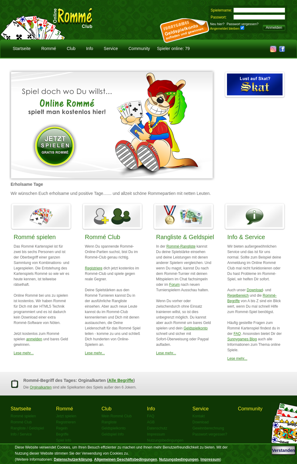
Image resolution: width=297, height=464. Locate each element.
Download (255, 290)
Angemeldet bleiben (224, 28)
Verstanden (283, 450)
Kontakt (198, 416)
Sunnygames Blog (242, 339)
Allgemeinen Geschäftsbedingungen (125, 459)
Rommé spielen (35, 237)
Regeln (62, 428)
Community (139, 48)
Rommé (48, 48)
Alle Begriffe (120, 380)
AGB (151, 422)
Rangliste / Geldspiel (27, 428)
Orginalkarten (41, 387)
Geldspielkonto (196, 328)
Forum (174, 284)
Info (89, 48)
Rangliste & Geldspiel (185, 237)
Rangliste (109, 422)
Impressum (156, 434)
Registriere (93, 268)
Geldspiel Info (113, 434)
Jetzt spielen (66, 416)
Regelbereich (238, 295)
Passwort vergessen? (243, 24)
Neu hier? (217, 24)
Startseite (22, 48)
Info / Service (21, 434)
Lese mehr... (24, 353)
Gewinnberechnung (208, 428)
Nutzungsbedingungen (165, 440)
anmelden (34, 339)
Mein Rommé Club (117, 416)
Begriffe (62, 434)
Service (111, 48)
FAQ (237, 334)
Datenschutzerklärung (73, 459)
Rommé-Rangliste (180, 246)
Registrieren (66, 422)
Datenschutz (157, 428)
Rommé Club (102, 237)
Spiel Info (63, 440)
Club (71, 48)
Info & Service (246, 237)
